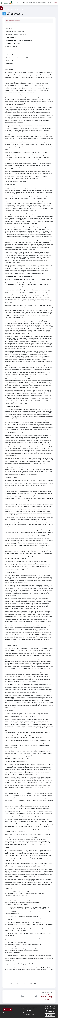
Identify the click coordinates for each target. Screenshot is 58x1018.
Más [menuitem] (16, 2)
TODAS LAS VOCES (7, 10)
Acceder (55, 2)
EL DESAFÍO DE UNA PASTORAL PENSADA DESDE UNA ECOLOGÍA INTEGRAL (46, 997)
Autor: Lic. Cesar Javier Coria (13, 20)
